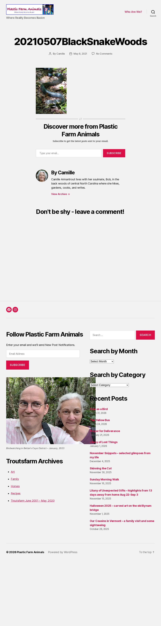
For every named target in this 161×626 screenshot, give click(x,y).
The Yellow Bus (100, 423)
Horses (15, 489)
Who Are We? (133, 13)
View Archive (60, 197)
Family (15, 482)
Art (13, 475)
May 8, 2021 (80, 57)
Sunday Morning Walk (104, 483)
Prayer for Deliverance (105, 434)
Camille (60, 57)
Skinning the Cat (101, 471)
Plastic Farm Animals (31, 555)
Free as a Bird (99, 412)
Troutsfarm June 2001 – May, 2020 (32, 504)
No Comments (104, 57)
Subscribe (114, 156)
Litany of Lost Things (103, 445)
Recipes (16, 496)
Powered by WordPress (63, 555)
